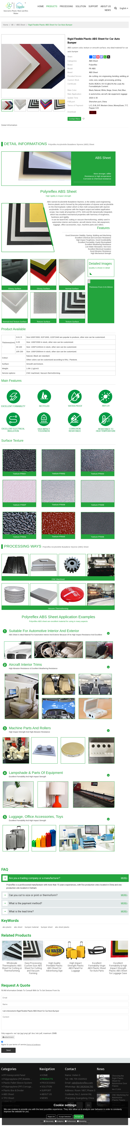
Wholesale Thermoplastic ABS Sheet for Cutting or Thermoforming (12, 967)
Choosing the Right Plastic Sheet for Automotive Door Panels (119, 1081)
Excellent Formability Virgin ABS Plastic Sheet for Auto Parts (97, 967)
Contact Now (74, 119)
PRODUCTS (51, 6)
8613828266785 (85, 1086)
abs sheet (18, 927)
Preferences (70, 1121)
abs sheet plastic (62, 927)
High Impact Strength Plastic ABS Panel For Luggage (76, 967)
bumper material (31, 927)
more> (124, 878)
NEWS (108, 10)
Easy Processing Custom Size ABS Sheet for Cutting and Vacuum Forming (33, 968)
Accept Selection (65, 1117)
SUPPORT (93, 6)
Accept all (78, 1117)
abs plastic (7, 927)
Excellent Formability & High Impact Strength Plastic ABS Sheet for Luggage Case (118, 968)
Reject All (51, 1117)
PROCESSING (66, 6)
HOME (41, 6)
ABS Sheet (20, 25)
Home (5, 25)
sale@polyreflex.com (82, 1082)
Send (8, 1050)
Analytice (59, 1121)
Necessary (48, 1121)
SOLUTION (81, 6)
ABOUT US (106, 6)
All (12, 25)
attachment (8, 1037)
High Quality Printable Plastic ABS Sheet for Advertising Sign (54, 967)
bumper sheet (47, 927)
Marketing (81, 1121)
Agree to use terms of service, (20, 1043)
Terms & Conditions (33, 1045)
